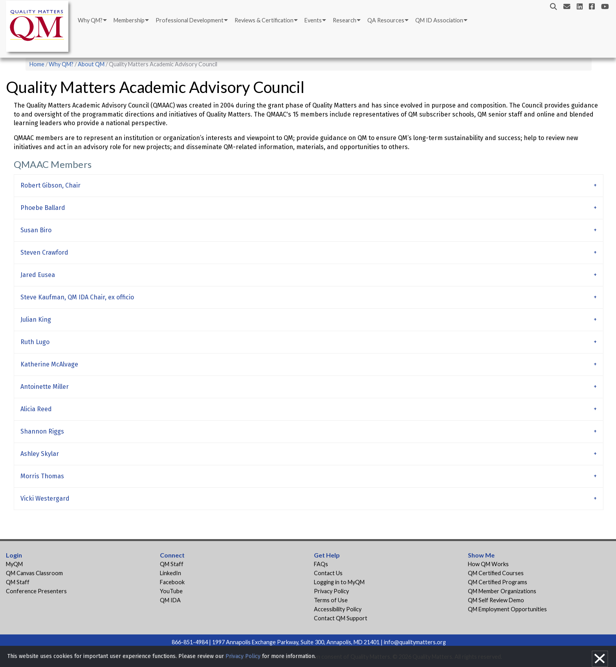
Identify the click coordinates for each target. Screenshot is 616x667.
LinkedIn (170, 573)
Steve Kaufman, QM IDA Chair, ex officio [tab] (77, 297)
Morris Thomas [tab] (42, 476)
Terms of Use (331, 600)
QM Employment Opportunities (507, 609)
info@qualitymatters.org (415, 642)
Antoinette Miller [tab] (44, 386)
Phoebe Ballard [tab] (42, 207)
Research (344, 20)
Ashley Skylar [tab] (39, 453)
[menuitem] (92, 20)
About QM (91, 64)
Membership (129, 20)
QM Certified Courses (496, 573)
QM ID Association (439, 20)
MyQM (14, 564)
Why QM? (90, 20)
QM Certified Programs (497, 582)
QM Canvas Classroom (34, 573)
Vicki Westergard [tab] (45, 498)
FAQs (321, 564)
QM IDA (170, 600)
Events (313, 20)
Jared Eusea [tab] (37, 275)
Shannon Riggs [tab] (42, 431)
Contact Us (328, 573)
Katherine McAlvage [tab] (49, 364)
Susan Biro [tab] (35, 230)
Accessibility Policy (337, 609)
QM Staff (17, 582)
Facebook (172, 582)
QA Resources (385, 20)
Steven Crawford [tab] (44, 252)
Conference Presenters (36, 591)
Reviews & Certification (264, 20)
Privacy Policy (331, 591)
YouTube (171, 591)
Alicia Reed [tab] (36, 409)
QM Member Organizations (502, 591)
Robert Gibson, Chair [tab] (50, 185)
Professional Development (190, 20)
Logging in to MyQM (339, 582)
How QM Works (488, 564)
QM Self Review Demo (496, 600)
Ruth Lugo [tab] (35, 342)
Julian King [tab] (35, 319)
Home (36, 64)
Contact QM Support (340, 618)
